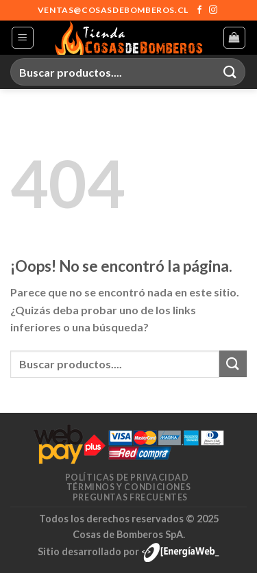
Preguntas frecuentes (130, 497)
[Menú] (23, 38)
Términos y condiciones (128, 487)
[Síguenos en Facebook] (199, 10)
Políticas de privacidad (127, 477)
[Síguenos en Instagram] (213, 10)
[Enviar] (230, 71)
